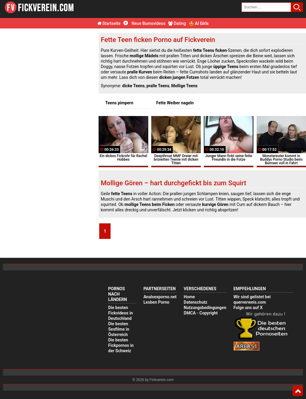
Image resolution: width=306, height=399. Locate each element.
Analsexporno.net (160, 296)
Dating (177, 23)
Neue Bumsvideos (144, 23)
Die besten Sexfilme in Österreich (118, 329)
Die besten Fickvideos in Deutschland (120, 313)
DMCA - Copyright (201, 313)
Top (298, 391)
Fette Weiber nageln (175, 102)
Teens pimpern (119, 102)
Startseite (109, 23)
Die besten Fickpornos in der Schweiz (121, 345)
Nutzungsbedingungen (205, 307)
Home (189, 296)
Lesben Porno (156, 302)
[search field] (266, 7)
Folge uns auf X (247, 307)
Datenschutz (195, 302)
